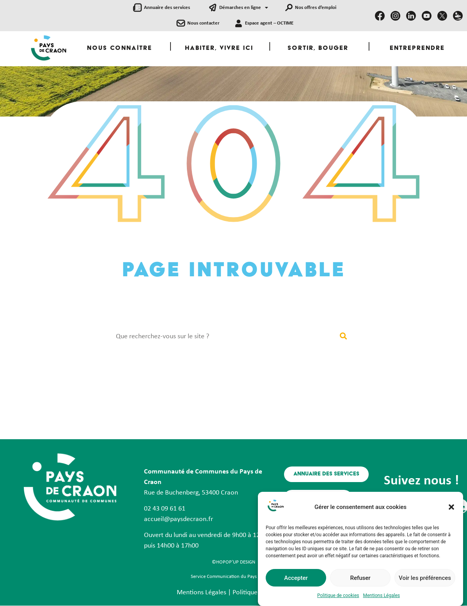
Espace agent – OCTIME (269, 23)
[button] (451, 508)
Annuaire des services (167, 7)
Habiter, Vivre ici (219, 48)
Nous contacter (203, 23)
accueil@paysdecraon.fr (178, 519)
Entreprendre (417, 48)
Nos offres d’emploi (315, 7)
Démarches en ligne (243, 8)
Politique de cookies (338, 597)
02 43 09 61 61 (164, 508)
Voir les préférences (425, 579)
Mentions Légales (381, 597)
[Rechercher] (343, 336)
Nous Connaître (119, 48)
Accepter (295, 579)
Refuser (360, 579)
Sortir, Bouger (318, 48)
